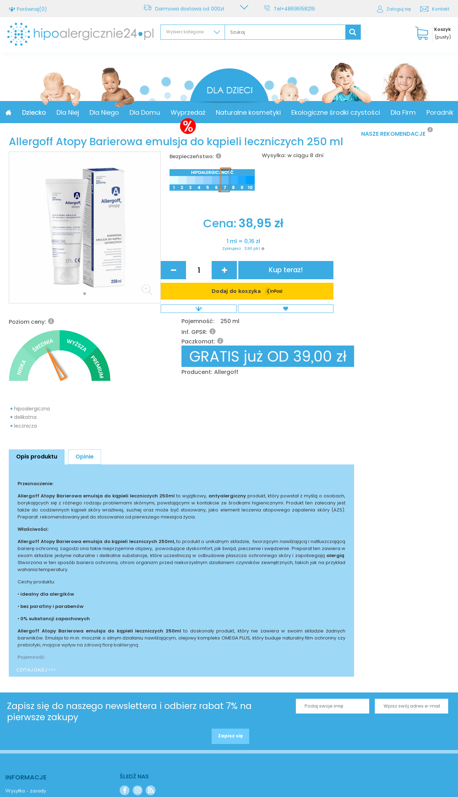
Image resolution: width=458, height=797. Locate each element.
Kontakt (440, 9)
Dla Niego (151, 112)
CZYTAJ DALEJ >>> (35, 588)
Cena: (190, 291)
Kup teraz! (329, 291)
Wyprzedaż (235, 112)
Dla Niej (115, 112)
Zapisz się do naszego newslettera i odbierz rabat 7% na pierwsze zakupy (129, 630)
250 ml (308, 219)
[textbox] (285, 32)
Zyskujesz (200, 321)
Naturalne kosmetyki (295, 112)
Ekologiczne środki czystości (383, 112)
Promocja (43, 112)
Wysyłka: (274, 155)
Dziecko (81, 112)
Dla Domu (192, 112)
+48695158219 (299, 8)
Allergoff (304, 258)
